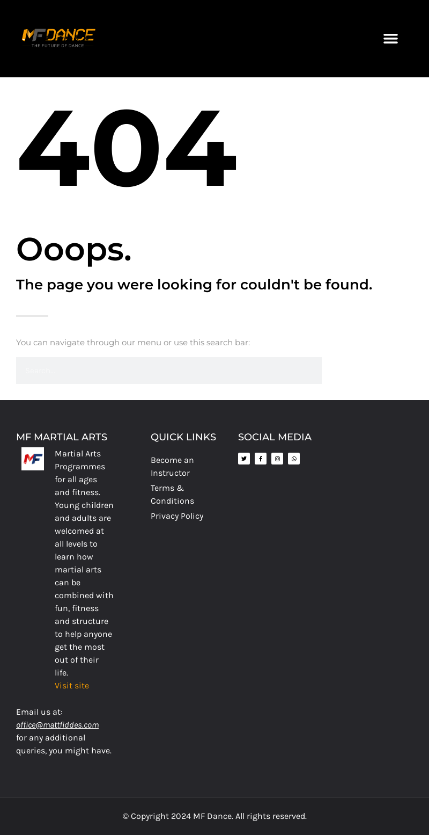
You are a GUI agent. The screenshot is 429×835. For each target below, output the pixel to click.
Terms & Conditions (172, 494)
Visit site (72, 685)
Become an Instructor (172, 466)
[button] (390, 38)
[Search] (335, 370)
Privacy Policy (177, 516)
